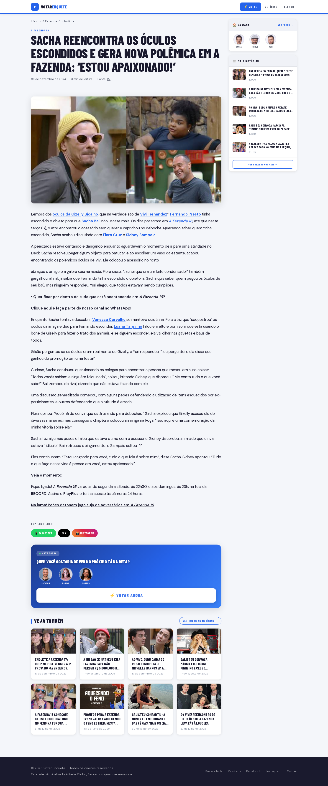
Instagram (274, 771)
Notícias (270, 7)
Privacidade (214, 771)
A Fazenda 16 (51, 21)
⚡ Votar (250, 7)
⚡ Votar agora (126, 595)
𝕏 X (64, 533)
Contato (234, 771)
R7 (108, 79)
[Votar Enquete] (49, 7)
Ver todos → (285, 24)
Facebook (253, 771)
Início (34, 21)
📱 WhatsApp (44, 533)
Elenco (289, 7)
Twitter (292, 771)
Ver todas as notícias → (200, 621)
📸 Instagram (85, 533)
